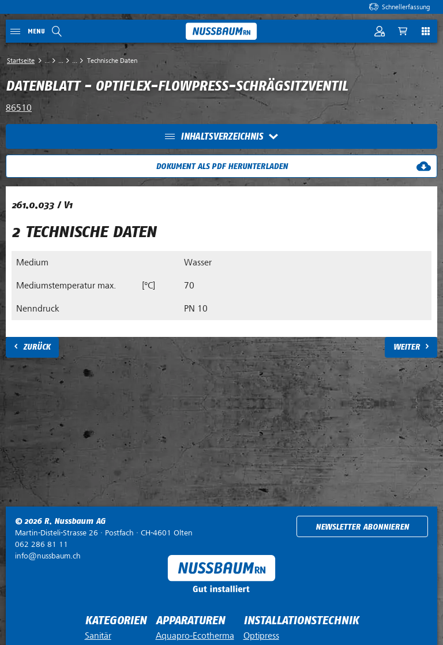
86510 (19, 108)
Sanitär (98, 636)
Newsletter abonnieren (362, 527)
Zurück (36, 347)
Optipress (261, 636)
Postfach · (104, 533)
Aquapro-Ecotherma (195, 636)
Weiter (406, 347)
